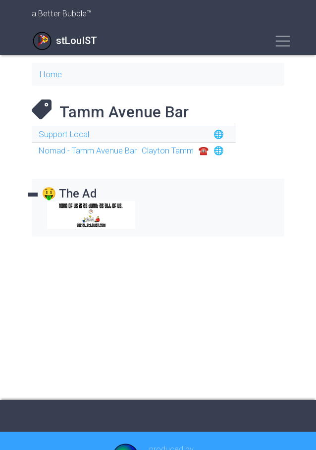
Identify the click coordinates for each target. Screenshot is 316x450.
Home (51, 74)
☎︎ (204, 150)
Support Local (64, 134)
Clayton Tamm (168, 150)
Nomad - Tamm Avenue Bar (88, 150)
